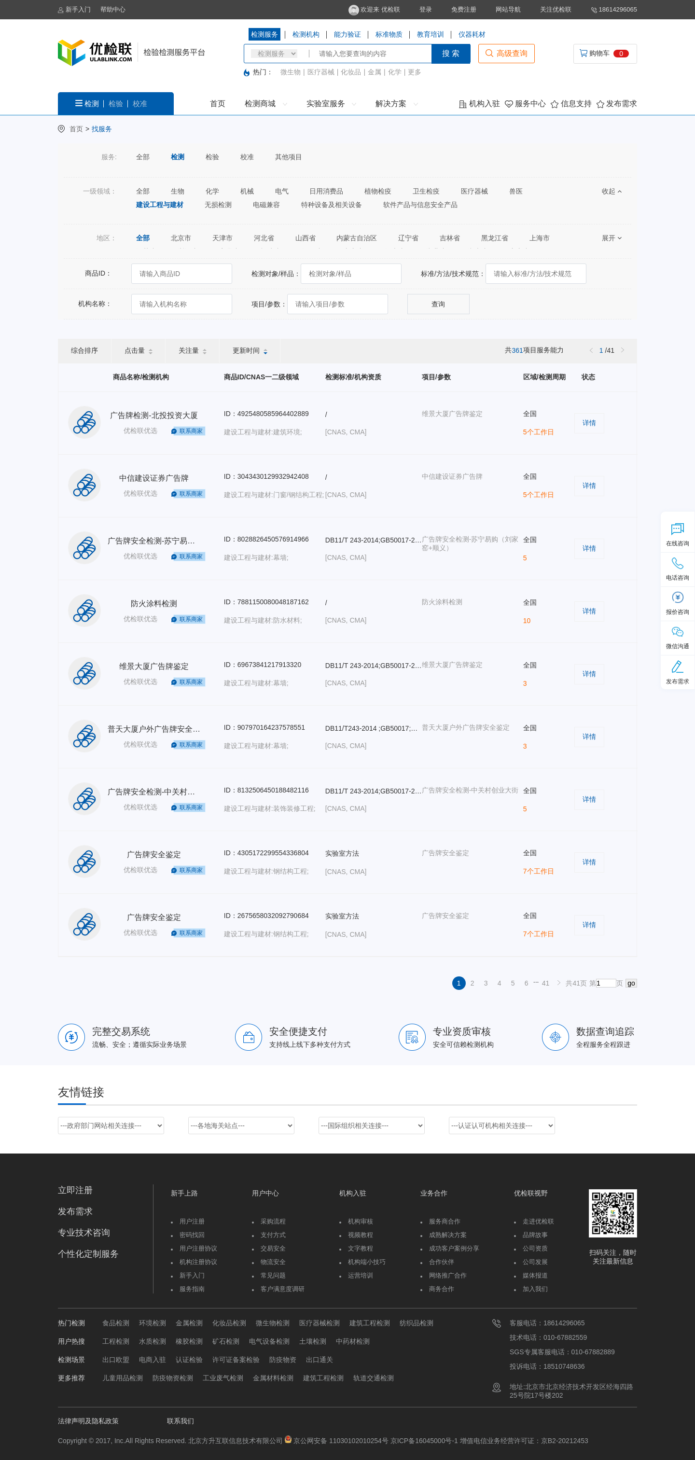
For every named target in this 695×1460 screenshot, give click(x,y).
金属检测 (189, 1323)
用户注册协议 (198, 1248)
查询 (438, 304)
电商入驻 (152, 1359)
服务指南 (192, 1289)
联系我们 (180, 1421)
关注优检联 (555, 9)
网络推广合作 (448, 1275)
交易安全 (273, 1248)
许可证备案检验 (236, 1359)
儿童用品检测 (122, 1378)
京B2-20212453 (564, 1441)
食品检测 (115, 1323)
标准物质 (389, 34)
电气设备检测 (269, 1341)
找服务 (102, 129)
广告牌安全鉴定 (154, 854)
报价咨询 (677, 603)
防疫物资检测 (173, 1378)
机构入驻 (479, 103)
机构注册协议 (198, 1261)
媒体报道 (535, 1275)
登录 (425, 9)
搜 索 (450, 53)
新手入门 (74, 9)
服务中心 (525, 103)
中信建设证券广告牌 (154, 478)
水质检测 (152, 1341)
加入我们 (535, 1289)
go (631, 983)
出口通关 (319, 1359)
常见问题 (273, 1275)
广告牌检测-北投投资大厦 (153, 415)
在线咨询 (677, 535)
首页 (217, 103)
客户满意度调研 (283, 1289)
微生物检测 (273, 1323)
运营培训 (360, 1275)
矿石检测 (225, 1341)
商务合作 (441, 1289)
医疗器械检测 (319, 1323)
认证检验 (189, 1359)
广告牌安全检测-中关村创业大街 (163, 792)
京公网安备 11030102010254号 (341, 1441)
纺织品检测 (416, 1323)
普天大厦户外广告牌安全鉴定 (158, 729)
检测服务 (264, 34)
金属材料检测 (273, 1378)
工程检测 (115, 1341)
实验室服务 (331, 103)
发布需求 (617, 103)
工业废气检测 (223, 1378)
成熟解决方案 (448, 1234)
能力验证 (347, 34)
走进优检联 (538, 1221)
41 (546, 983)
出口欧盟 (115, 1359)
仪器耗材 (472, 34)
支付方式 (273, 1234)
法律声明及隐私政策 (88, 1421)
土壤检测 (312, 1341)
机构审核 (360, 1221)
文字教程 (360, 1248)
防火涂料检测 (154, 603)
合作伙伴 (441, 1261)
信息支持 (571, 103)
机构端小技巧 (367, 1261)
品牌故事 (535, 1234)
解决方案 (396, 103)
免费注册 (463, 9)
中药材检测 (353, 1341)
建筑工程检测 (369, 1323)
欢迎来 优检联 (374, 9)
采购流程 (273, 1221)
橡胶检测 (189, 1341)
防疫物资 (282, 1359)
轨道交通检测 (373, 1378)
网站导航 (508, 9)
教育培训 (430, 34)
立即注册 (75, 1190)
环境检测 (152, 1323)
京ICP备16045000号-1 (423, 1441)
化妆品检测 (229, 1323)
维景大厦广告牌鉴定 (154, 666)
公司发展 (535, 1261)
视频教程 (360, 1234)
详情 (589, 423)
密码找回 (192, 1234)
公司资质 (535, 1248)
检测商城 (266, 103)
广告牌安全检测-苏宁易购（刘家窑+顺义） (181, 541)
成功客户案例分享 (454, 1248)
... (536, 980)
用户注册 (192, 1221)
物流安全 (273, 1261)
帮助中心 (112, 9)
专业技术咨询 (84, 1233)
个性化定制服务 (88, 1254)
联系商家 (191, 431)
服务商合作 (444, 1221)
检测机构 (306, 34)
